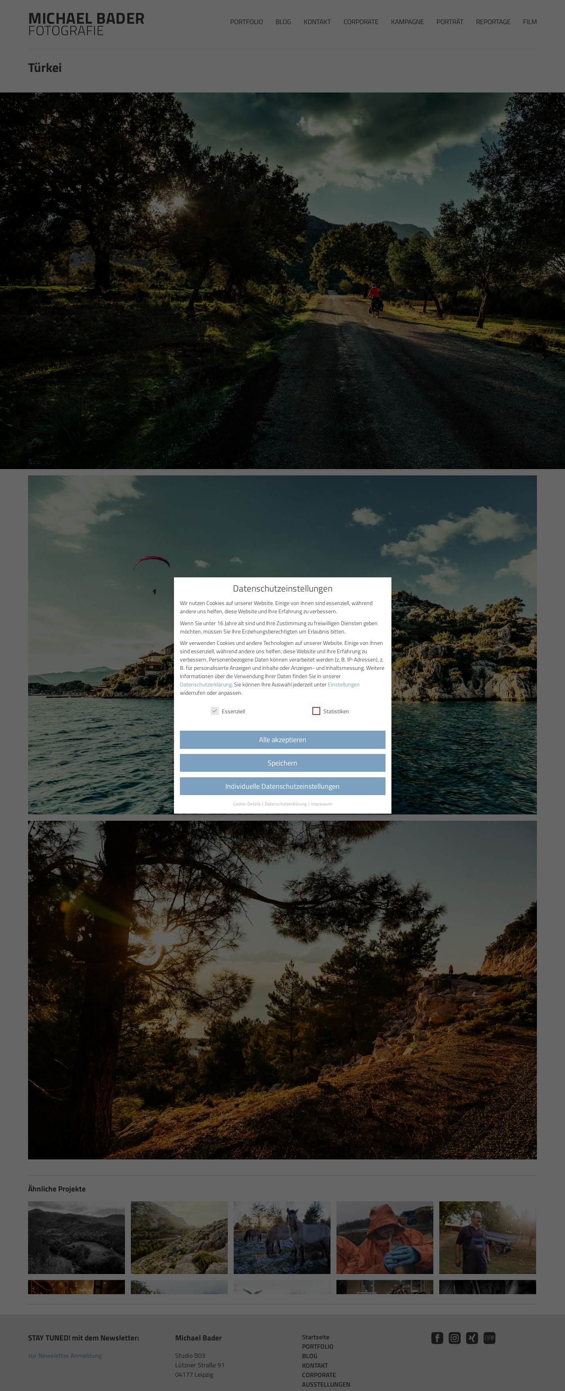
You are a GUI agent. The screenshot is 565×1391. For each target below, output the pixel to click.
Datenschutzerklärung (206, 684)
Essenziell (228, 711)
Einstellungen (344, 684)
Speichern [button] (282, 763)
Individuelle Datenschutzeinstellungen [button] (282, 786)
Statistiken (330, 711)
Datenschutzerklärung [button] (286, 804)
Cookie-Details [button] (247, 804)
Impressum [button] (321, 804)
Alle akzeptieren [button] (282, 739)
